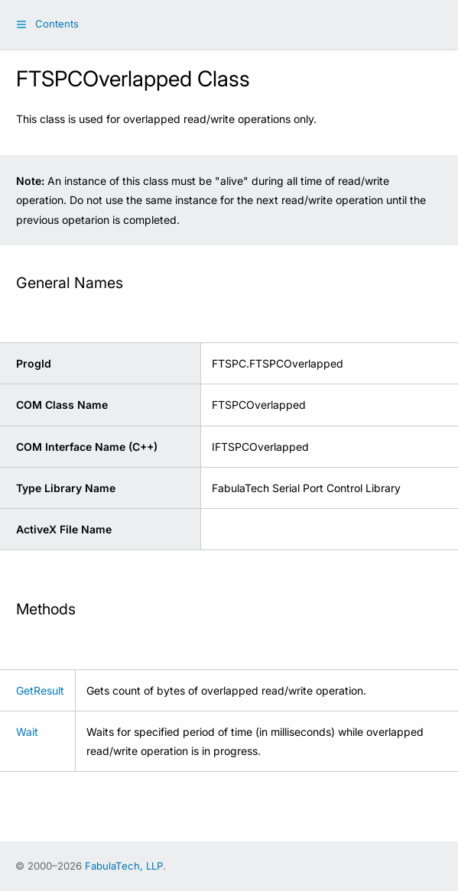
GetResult (40, 690)
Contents (57, 24)
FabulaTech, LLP (124, 866)
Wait (27, 731)
